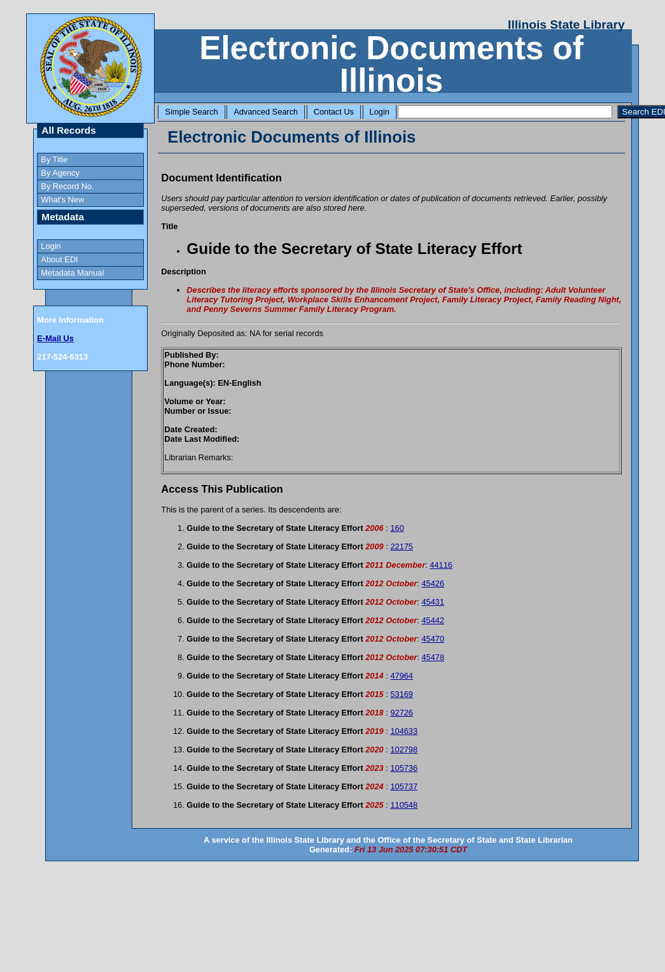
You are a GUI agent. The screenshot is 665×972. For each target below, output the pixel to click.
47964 (401, 675)
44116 (441, 565)
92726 (401, 712)
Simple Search (191, 111)
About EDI (59, 259)
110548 (403, 805)
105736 (403, 768)
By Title (54, 159)
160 (396, 528)
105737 (403, 786)
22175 (401, 546)
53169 (401, 694)
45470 (432, 639)
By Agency (60, 173)
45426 (432, 583)
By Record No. (67, 186)
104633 (403, 731)
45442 (432, 620)
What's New (62, 199)
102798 (403, 749)
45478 (432, 657)
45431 (432, 602)
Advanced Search (266, 111)
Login (379, 111)
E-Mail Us (55, 338)
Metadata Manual (72, 273)
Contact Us (334, 111)
